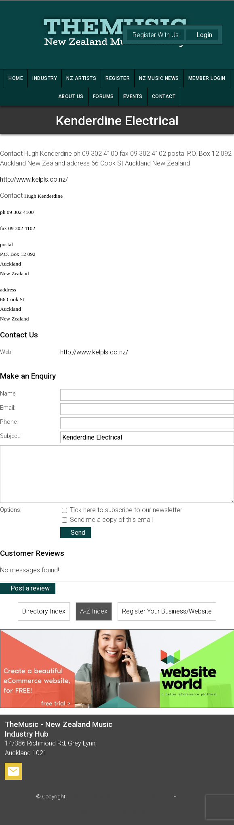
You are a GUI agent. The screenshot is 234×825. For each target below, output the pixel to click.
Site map (187, 797)
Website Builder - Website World (117, 813)
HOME (15, 78)
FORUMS (103, 96)
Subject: (10, 436)
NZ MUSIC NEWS (159, 78)
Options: (10, 510)
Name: (8, 393)
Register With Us (156, 35)
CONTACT (164, 96)
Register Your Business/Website (167, 611)
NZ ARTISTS (81, 78)
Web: (6, 352)
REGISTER (117, 78)
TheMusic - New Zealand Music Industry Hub (120, 797)
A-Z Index (94, 611)
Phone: (9, 422)
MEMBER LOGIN (207, 78)
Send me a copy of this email (107, 519)
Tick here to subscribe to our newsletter (122, 510)
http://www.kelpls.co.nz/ (34, 179)
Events (133, 96)
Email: (7, 407)
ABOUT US (71, 96)
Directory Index (43, 611)
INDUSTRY (44, 78)
